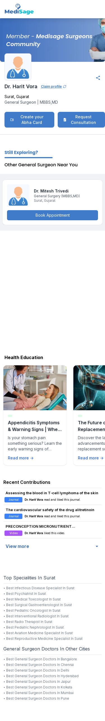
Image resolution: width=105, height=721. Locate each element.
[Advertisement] (52, 291)
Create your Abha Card (26, 119)
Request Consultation (79, 119)
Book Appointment (53, 215)
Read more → (21, 457)
